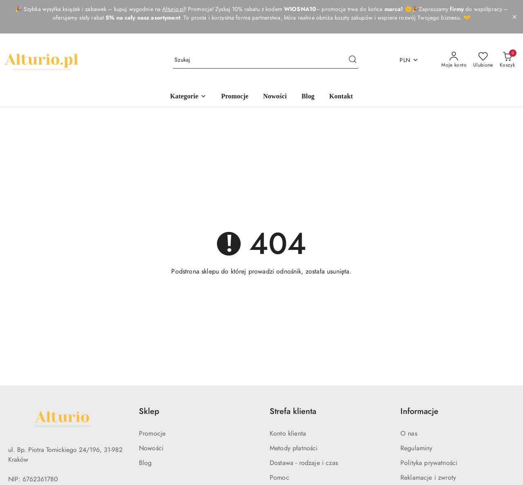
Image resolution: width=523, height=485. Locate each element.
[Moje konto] (454, 60)
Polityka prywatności (428, 462)
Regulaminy (416, 448)
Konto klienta (288, 433)
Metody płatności (294, 448)
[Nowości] (275, 97)
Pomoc (279, 477)
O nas (408, 433)
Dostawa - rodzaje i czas (304, 462)
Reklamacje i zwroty (428, 477)
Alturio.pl (173, 9)
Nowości (151, 448)
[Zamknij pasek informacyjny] (514, 16)
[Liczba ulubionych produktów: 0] (483, 60)
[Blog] (308, 97)
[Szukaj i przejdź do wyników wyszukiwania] (352, 60)
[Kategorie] (188, 97)
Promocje (152, 433)
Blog (145, 462)
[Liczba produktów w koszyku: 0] (507, 60)
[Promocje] (235, 97)
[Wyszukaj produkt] (265, 60)
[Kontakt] (341, 97)
